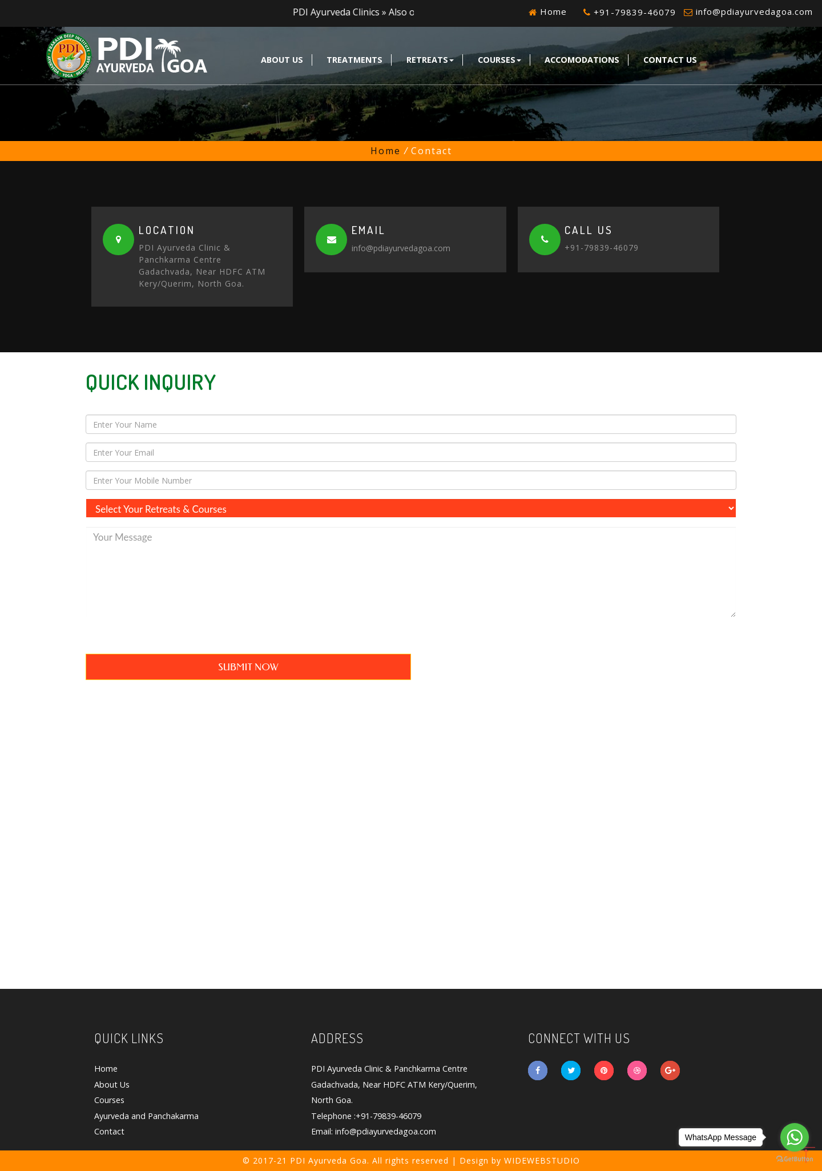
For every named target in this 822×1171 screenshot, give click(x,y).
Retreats (430, 59)
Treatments (354, 59)
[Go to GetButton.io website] (794, 1159)
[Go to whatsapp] (794, 1137)
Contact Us (670, 59)
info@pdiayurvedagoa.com (754, 11)
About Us (282, 59)
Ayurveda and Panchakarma (146, 1115)
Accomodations (582, 59)
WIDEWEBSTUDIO (542, 1160)
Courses (499, 59)
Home (552, 11)
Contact (109, 1131)
